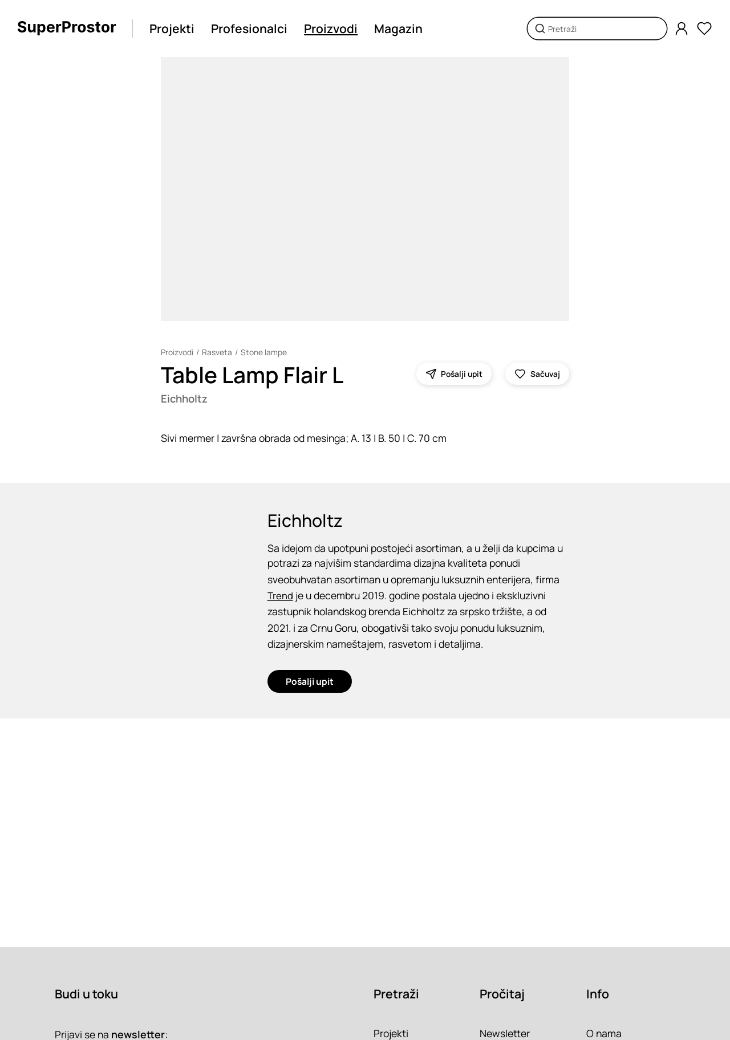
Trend (280, 595)
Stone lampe (264, 352)
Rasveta (217, 352)
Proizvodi (331, 28)
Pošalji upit (310, 681)
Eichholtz (184, 398)
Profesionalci (249, 28)
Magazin (398, 28)
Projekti (171, 28)
